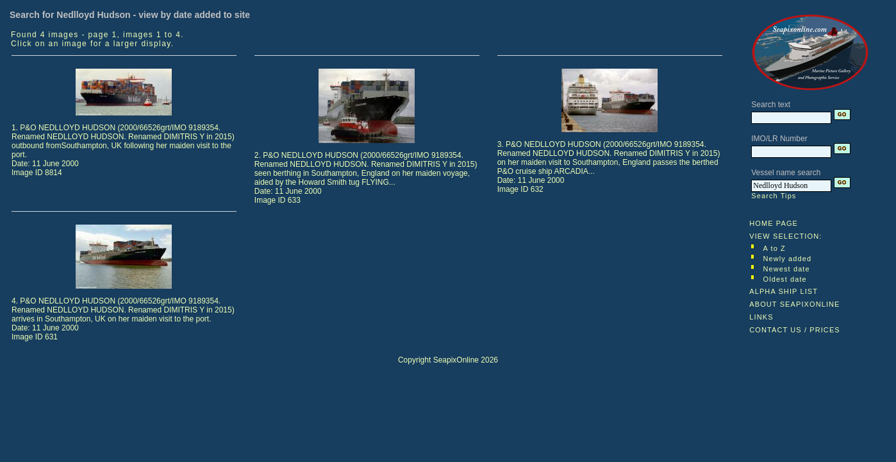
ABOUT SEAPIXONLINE (794, 304)
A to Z (774, 248)
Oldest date (784, 279)
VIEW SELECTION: (785, 236)
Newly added (787, 258)
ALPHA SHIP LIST (783, 291)
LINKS (761, 317)
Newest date (786, 269)
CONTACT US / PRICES (794, 330)
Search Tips (773, 196)
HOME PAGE (773, 223)
